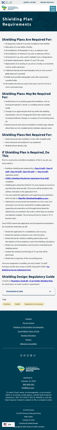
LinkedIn (28, 355)
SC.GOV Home (28, 410)
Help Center (28, 417)
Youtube (34, 355)
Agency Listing (29, 2)
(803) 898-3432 (28, 384)
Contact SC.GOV (28, 420)
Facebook (21, 355)
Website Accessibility (28, 344)
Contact (28, 319)
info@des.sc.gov (28, 388)
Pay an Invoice (28, 323)
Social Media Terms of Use (28, 331)
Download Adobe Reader (28, 423)
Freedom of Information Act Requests (28, 327)
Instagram (24, 355)
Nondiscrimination (28, 336)
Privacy (28, 340)
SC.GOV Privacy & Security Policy (28, 413)
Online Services (47, 2)
